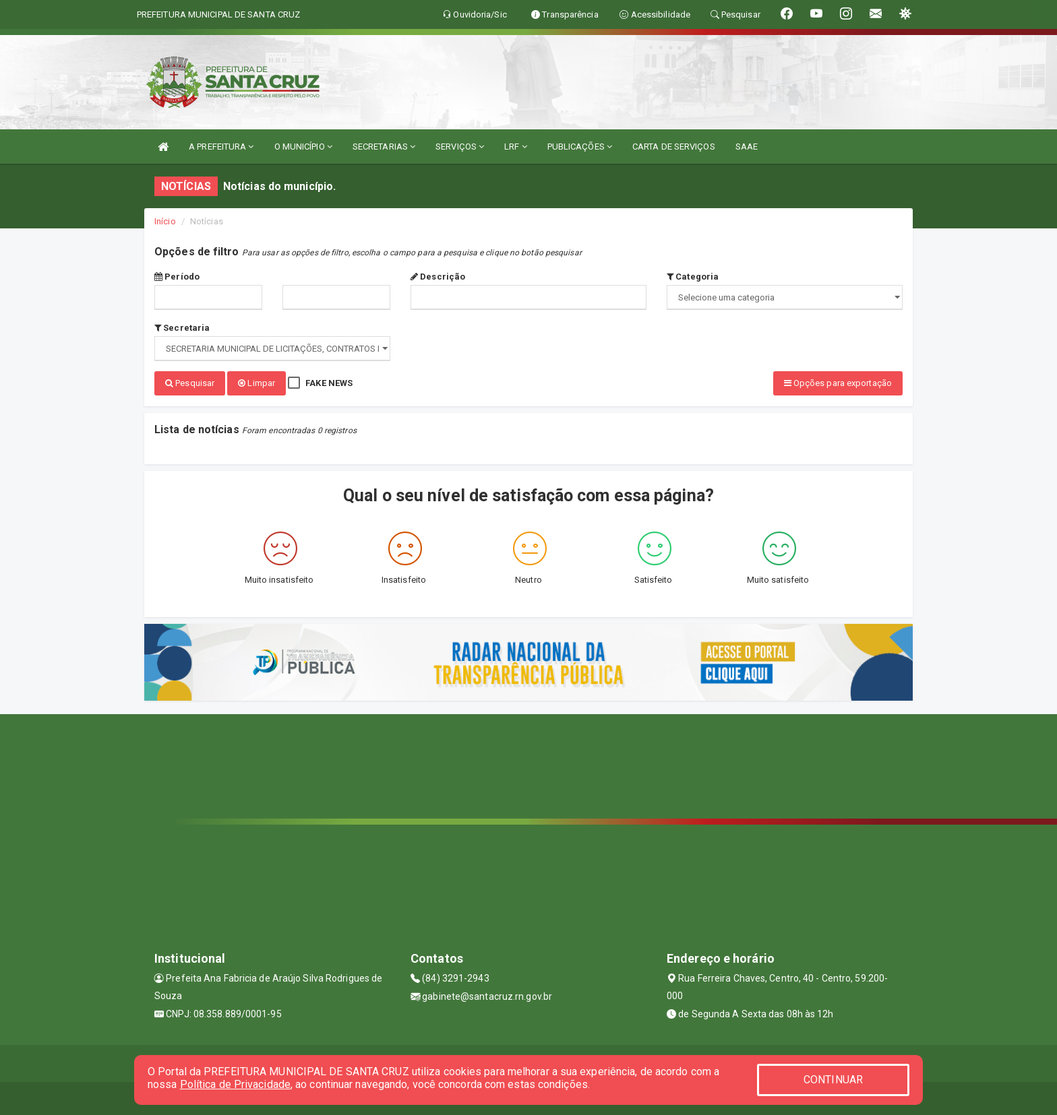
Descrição (438, 277)
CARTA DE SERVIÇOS (673, 146)
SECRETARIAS (384, 146)
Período (177, 277)
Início (165, 221)
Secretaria (182, 328)
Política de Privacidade (235, 1084)
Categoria (693, 277)
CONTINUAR (833, 1079)
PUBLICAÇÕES (579, 146)
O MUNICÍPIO (303, 146)
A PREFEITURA (221, 146)
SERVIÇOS (459, 146)
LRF (515, 146)
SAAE (746, 146)
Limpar (256, 383)
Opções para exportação (838, 383)
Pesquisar (189, 383)
